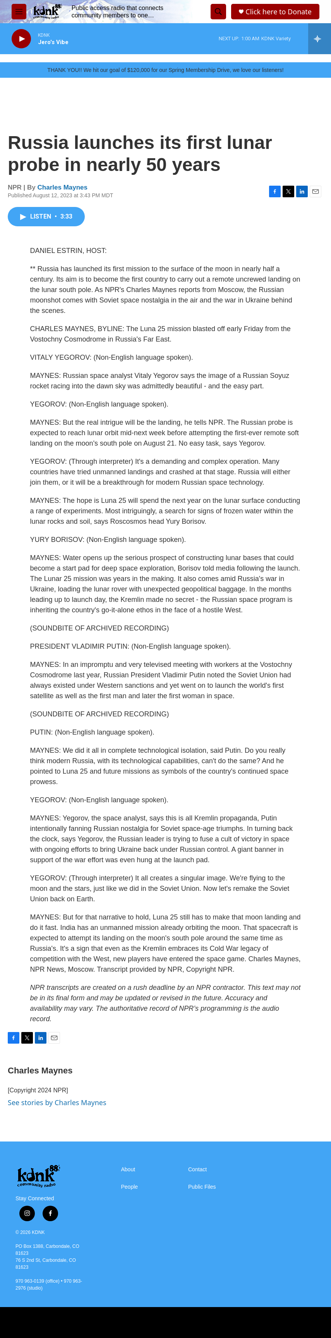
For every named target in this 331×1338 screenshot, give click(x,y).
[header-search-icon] (218, 11)
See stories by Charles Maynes (57, 1102)
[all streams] (319, 38)
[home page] (47, 11)
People (129, 1187)
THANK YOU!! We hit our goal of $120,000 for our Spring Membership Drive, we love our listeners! (165, 70)
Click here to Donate (278, 12)
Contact (197, 1169)
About (128, 1169)
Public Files (202, 1187)
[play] (21, 38)
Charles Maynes (62, 187)
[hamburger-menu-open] (19, 11)
